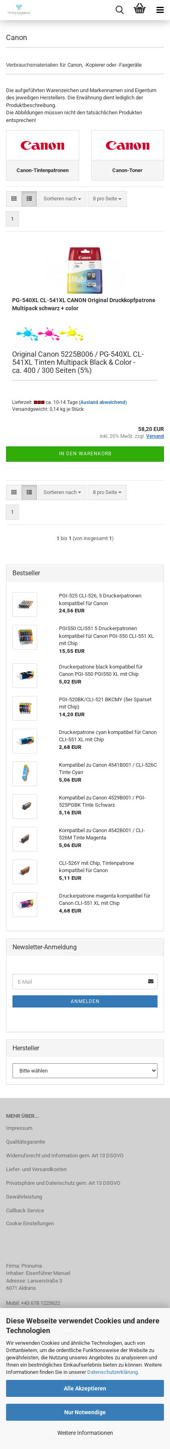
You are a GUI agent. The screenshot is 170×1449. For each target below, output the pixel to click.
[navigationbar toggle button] (160, 10)
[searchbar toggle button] (119, 10)
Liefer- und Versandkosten (36, 1169)
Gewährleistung (24, 1197)
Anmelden (85, 1001)
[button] (14, 199)
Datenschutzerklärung (112, 1372)
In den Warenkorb (85, 453)
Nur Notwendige (85, 1412)
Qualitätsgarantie (25, 1142)
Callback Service (25, 1210)
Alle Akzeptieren (85, 1388)
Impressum (19, 1128)
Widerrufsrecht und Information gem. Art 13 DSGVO (65, 1155)
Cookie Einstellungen (30, 1223)
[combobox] (62, 199)
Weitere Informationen (85, 1433)
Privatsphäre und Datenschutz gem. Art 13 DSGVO (63, 1183)
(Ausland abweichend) (103, 402)
